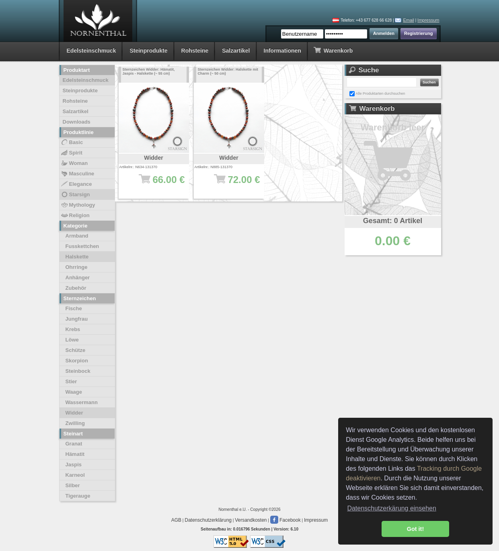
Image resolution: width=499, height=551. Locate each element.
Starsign (75, 195)
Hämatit (75, 454)
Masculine (77, 174)
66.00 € (158, 183)
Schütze (76, 350)
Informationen (282, 50)
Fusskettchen (82, 246)
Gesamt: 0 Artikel (392, 221)
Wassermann (82, 402)
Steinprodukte (148, 50)
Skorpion (77, 361)
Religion (75, 215)
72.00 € (233, 183)
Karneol (75, 475)
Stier (71, 381)
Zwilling (75, 423)
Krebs (73, 329)
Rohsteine (195, 50)
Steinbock (78, 371)
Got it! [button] (415, 529)
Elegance (76, 184)
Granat (74, 444)
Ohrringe (77, 267)
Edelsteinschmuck (91, 50)
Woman (74, 163)
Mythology (77, 205)
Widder (74, 413)
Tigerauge (78, 496)
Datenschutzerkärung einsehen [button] (391, 508)
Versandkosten (251, 520)
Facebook (285, 520)
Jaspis (74, 465)
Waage (74, 392)
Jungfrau (77, 319)
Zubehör (76, 288)
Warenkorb (333, 50)
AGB (176, 520)
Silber (73, 485)
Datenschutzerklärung (208, 520)
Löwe (72, 340)
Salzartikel (236, 50)
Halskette (77, 257)
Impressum (428, 20)
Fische (74, 308)
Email (408, 20)
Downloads (76, 122)
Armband (77, 236)
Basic (71, 142)
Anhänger (78, 277)
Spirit (71, 153)
